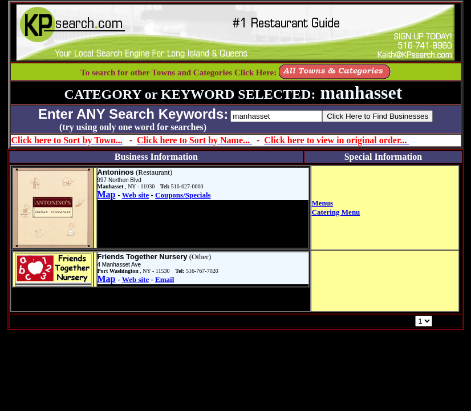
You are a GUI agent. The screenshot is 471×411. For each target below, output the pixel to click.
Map (107, 194)
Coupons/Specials (183, 195)
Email (164, 279)
